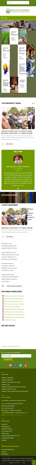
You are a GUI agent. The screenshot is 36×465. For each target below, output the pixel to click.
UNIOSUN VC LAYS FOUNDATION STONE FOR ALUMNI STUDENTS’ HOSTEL (9, 230)
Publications (4, 438)
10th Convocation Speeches (12, 290)
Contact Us (4, 408)
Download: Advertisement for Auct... (14, 293)
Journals (3, 435)
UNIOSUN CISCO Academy (8, 447)
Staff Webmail (5, 410)
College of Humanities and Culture (10, 366)
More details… (17, 462)
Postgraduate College (7, 421)
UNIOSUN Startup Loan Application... (14, 301)
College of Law (30, 64)
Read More (21, 169)
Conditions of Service (10, 303)
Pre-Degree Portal (6, 415)
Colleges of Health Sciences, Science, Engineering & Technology (7, 52)
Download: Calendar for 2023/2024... (14, 280)
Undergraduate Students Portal (10, 419)
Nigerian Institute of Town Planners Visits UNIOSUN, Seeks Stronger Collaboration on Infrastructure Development (10, 240)
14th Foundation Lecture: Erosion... (14, 285)
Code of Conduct (6, 442)
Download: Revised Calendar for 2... (14, 282)
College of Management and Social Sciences (13, 370)
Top (34, 462)
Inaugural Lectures (6, 440)
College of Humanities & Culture (23, 50)
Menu (4, 18)
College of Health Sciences (8, 373)
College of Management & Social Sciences (15, 66)
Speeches (4, 444)
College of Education (7, 363)
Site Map (3, 424)
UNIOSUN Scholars (6, 412)
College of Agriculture (7, 361)
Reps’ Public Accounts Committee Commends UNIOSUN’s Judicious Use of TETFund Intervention (9, 251)
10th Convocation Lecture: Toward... (14, 288)
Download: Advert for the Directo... (14, 295)
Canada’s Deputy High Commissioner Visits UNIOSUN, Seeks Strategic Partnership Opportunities (9, 262)
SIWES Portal (5, 417)
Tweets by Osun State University (10, 330)
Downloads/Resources (7, 433)
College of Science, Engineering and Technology (14, 375)
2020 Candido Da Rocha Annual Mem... (15, 298)
